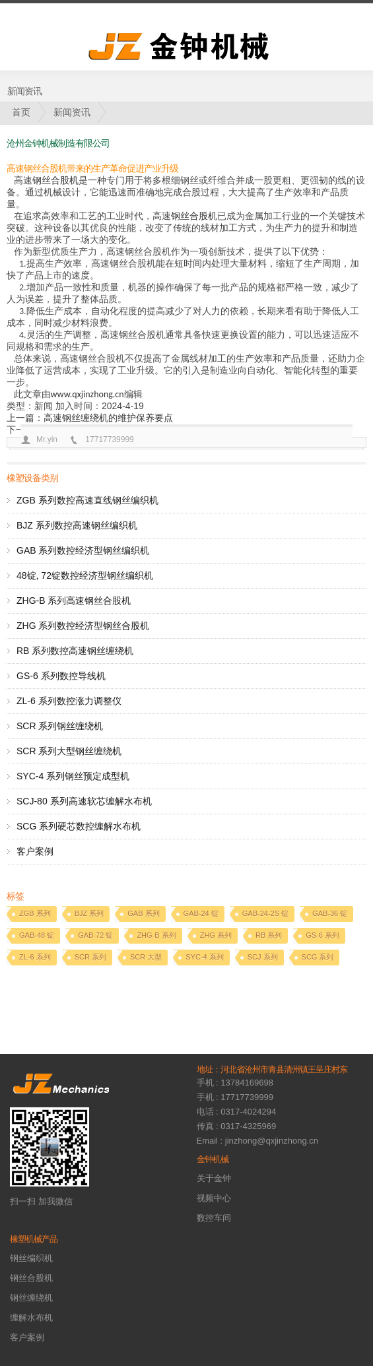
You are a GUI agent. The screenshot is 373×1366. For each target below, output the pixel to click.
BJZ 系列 (89, 913)
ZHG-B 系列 (156, 935)
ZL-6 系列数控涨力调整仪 (69, 701)
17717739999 (109, 439)
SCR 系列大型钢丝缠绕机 (69, 751)
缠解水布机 (31, 1317)
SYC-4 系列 (204, 957)
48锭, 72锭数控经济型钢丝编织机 (85, 575)
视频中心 (214, 1198)
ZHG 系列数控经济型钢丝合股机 (83, 625)
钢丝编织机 (31, 1258)
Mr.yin (46, 439)
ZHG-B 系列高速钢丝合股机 (74, 600)
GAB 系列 (143, 913)
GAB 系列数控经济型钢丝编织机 (83, 550)
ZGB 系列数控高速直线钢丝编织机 (87, 500)
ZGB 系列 (35, 913)
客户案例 (35, 851)
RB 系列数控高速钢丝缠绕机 (75, 650)
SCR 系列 (90, 957)
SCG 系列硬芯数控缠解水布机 (79, 826)
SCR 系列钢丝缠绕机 (60, 726)
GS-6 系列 (322, 935)
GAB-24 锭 (201, 913)
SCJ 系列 (263, 957)
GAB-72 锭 (95, 935)
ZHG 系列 (216, 935)
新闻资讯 (71, 112)
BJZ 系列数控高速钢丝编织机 (77, 525)
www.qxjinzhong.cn (87, 394)
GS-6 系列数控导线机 (61, 675)
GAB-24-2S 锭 (265, 913)
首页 (21, 112)
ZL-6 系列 (35, 957)
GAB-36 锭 (329, 913)
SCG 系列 (318, 957)
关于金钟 (214, 1178)
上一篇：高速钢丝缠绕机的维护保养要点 (90, 417)
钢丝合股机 (55, 180)
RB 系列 (268, 935)
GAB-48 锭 (36, 935)
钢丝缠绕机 (31, 1298)
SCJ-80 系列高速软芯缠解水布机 (84, 801)
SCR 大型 (146, 957)
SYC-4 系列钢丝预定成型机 (73, 776)
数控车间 (214, 1218)
